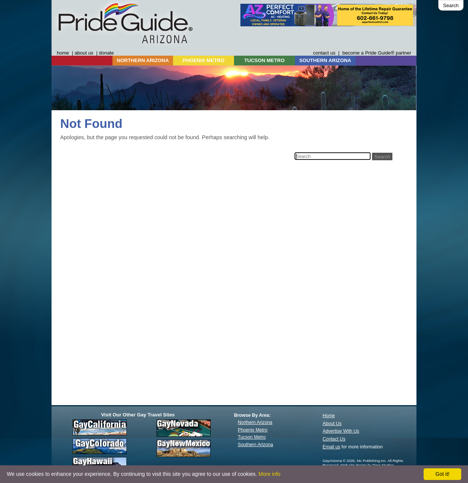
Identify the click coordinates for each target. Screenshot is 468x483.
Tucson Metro (252, 437)
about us (83, 53)
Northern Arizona (255, 422)
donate (106, 53)
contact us (324, 53)
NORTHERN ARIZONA (143, 60)
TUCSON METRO (264, 60)
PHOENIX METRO (204, 60)
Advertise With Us (341, 431)
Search (451, 5)
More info (269, 474)
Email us (331, 447)
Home (329, 415)
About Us (332, 423)
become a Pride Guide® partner (376, 53)
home (63, 53)
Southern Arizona (255, 444)
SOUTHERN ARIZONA (325, 60)
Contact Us (334, 439)
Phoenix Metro (252, 430)
